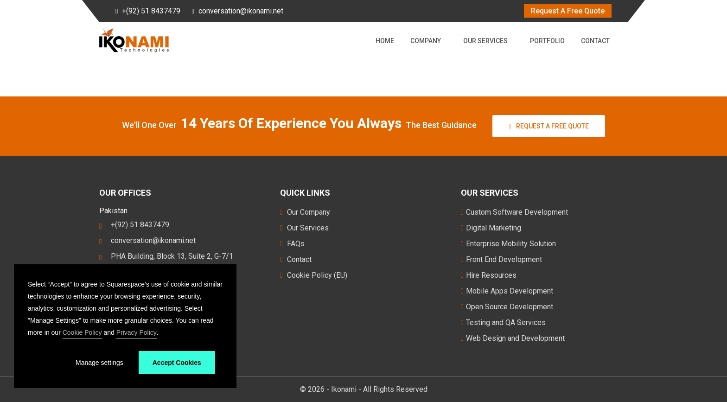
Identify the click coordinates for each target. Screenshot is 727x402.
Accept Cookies (177, 362)
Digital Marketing (491, 227)
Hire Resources (489, 275)
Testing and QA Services (503, 322)
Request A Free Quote (568, 10)
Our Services (487, 41)
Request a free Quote (548, 126)
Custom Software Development (514, 212)
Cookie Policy (82, 332)
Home (385, 41)
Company (427, 41)
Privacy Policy (136, 332)
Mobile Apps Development (507, 291)
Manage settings (99, 362)
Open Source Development (507, 306)
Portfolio (547, 41)
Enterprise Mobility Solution (508, 243)
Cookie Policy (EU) (313, 275)
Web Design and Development (513, 338)
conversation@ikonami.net (240, 10)
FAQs (292, 243)
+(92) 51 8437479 (151, 10)
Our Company (305, 212)
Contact (595, 41)
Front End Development (501, 259)
